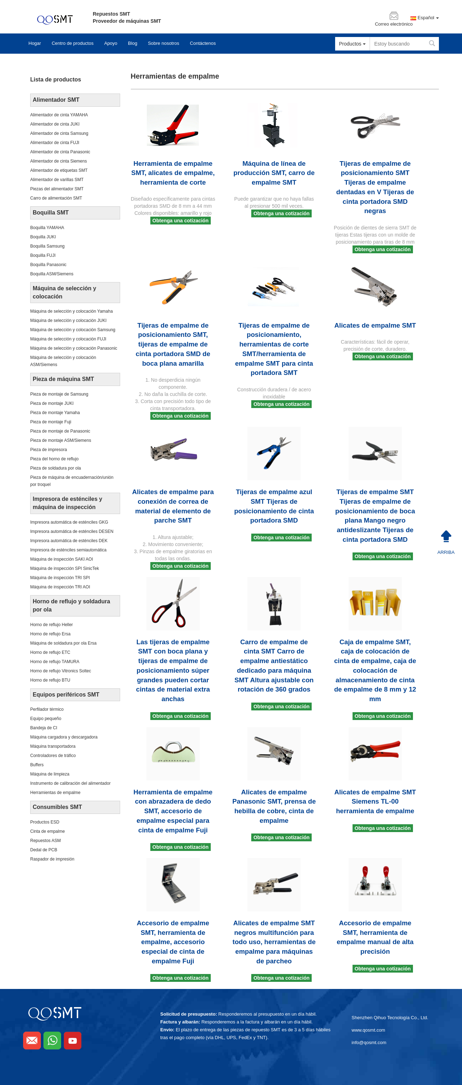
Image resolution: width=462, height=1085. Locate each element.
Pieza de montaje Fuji (50, 421)
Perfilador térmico (47, 709)
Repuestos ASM (45, 840)
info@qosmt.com (368, 1042)
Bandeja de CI (43, 727)
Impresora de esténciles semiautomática (68, 549)
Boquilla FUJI (42, 255)
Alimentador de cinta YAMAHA (59, 114)
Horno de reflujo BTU (50, 680)
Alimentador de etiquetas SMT (58, 170)
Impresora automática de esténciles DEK (68, 540)
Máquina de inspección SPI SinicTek (64, 568)
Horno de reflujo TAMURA (54, 661)
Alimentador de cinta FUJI (54, 142)
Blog (132, 43)
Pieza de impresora (48, 449)
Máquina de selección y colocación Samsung (72, 329)
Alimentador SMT (56, 100)
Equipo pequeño (45, 718)
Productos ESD (44, 822)
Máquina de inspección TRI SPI (60, 577)
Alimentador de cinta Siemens (58, 161)
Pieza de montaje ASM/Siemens (60, 440)
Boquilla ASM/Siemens (51, 273)
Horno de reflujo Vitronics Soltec (60, 670)
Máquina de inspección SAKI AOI (61, 559)
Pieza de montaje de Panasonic (60, 431)
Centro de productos (72, 43)
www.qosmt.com (368, 1030)
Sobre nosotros (163, 43)
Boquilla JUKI (43, 236)
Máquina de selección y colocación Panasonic (73, 348)
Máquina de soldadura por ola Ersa (63, 643)
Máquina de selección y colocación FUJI (68, 339)
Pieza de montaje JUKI (52, 403)
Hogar (34, 43)
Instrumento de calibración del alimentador (70, 783)
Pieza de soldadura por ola (55, 468)
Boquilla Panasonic (48, 264)
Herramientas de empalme (55, 792)
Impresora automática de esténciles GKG (69, 522)
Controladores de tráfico (53, 755)
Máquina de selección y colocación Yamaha (71, 311)
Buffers (37, 764)
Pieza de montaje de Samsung (59, 394)
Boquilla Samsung (47, 246)
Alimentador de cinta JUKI (55, 124)
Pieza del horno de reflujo (54, 458)
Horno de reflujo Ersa (50, 633)
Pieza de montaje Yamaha (55, 412)
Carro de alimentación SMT (56, 198)
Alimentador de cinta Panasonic (60, 151)
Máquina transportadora (52, 746)
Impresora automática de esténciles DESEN (71, 531)
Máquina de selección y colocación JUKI (68, 320)
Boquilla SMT (51, 213)
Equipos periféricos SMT (66, 695)
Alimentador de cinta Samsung (59, 133)
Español (428, 17)
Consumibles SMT (57, 807)
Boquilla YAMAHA (47, 227)
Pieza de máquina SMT (63, 379)
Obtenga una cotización (180, 220)
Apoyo (110, 43)
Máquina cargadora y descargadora (63, 737)
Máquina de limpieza (49, 774)
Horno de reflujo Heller (51, 624)
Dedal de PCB (43, 849)
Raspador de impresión (52, 859)
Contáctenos (203, 43)
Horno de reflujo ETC (50, 652)
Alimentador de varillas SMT (57, 179)
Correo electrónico (394, 24)
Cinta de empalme (47, 831)
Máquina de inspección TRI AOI (60, 586)
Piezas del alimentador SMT (57, 188)
